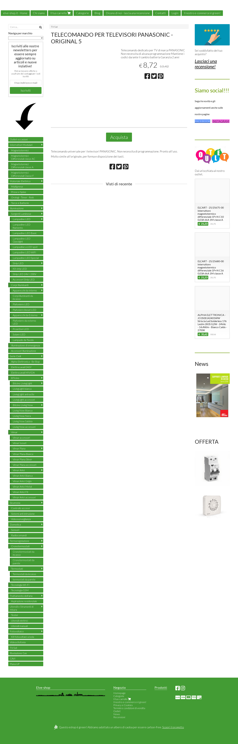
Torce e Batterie (20, 202)
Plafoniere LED (21, 304)
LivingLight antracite (23, 394)
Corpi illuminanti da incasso (23, 297)
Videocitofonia (18, 642)
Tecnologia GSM (20, 590)
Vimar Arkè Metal (22, 486)
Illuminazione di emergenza (25, 345)
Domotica (15, 524)
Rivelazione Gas (18, 653)
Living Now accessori (24, 426)
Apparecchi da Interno (25, 290)
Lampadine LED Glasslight (21, 240)
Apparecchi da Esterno (25, 315)
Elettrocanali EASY (21, 367)
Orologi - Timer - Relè (22, 197)
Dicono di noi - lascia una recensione (128, 13)
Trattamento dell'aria (21, 595)
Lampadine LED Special (26, 257)
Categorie (82, 13)
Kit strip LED (20, 268)
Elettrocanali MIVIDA (23, 372)
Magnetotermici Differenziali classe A (22, 166)
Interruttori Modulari (21, 144)
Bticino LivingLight (22, 383)
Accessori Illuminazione (23, 350)
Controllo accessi (20, 508)
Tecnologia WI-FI (20, 584)
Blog (97, 13)
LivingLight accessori (24, 399)
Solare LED (19, 334)
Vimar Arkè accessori (24, 497)
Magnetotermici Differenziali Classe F (22, 174)
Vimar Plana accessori (24, 464)
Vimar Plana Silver (22, 459)
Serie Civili (15, 356)
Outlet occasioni (19, 139)
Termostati (17, 568)
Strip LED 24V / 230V (24, 274)
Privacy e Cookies (123, 705)
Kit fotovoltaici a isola (22, 636)
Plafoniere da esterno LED (24, 322)
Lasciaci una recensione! (206, 63)
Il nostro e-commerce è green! (202, 13)
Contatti (160, 13)
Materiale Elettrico (20, 181)
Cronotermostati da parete (23, 562)
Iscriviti (26, 90)
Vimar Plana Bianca (23, 453)
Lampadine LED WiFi (24, 252)
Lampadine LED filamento (21, 226)
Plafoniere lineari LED (24, 309)
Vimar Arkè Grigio (22, 481)
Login (175, 13)
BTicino (15, 377)
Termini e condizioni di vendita (129, 708)
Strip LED (18, 263)
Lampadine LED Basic (25, 233)
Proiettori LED (21, 328)
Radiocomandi (19, 535)
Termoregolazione (19, 540)
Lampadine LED (21, 219)
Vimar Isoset (19, 442)
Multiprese (17, 186)
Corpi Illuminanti (19, 284)
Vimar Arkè (19, 470)
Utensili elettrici (19, 620)
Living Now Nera (22, 415)
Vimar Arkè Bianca (23, 475)
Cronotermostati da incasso (23, 553)
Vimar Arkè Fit (20, 491)
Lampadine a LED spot (25, 246)
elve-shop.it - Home (15, 13)
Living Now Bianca (22, 410)
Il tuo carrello (60, 13)
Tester (14, 614)
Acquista (119, 137)
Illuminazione (17, 208)
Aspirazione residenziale (24, 601)
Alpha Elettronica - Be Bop (25, 361)
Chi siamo (39, 13)
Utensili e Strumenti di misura (21, 608)
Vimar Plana (19, 448)
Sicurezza (15, 502)
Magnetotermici (20, 150)
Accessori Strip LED (24, 279)
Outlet (117, 711)
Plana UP (15, 663)
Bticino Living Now (23, 405)
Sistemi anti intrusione (23, 513)
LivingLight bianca (22, 388)
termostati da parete (24, 579)
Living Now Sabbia (22, 421)
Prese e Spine (18, 191)
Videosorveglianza (21, 519)
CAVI (12, 658)
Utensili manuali (19, 625)
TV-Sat (54, 26)
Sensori (15, 529)
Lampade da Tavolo (23, 339)
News (116, 714)
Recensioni (119, 717)
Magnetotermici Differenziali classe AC (23, 157)
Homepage (119, 692)
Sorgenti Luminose (21, 213)
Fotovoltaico (17, 631)
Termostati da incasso (24, 574)
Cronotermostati (20, 546)
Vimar (14, 432)
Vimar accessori (21, 437)
